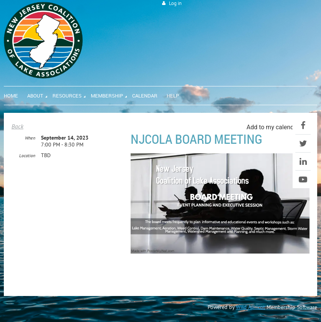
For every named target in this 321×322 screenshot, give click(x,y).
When (30, 138)
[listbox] (278, 127)
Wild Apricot (250, 307)
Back (17, 126)
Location (27, 155)
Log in (175, 3)
